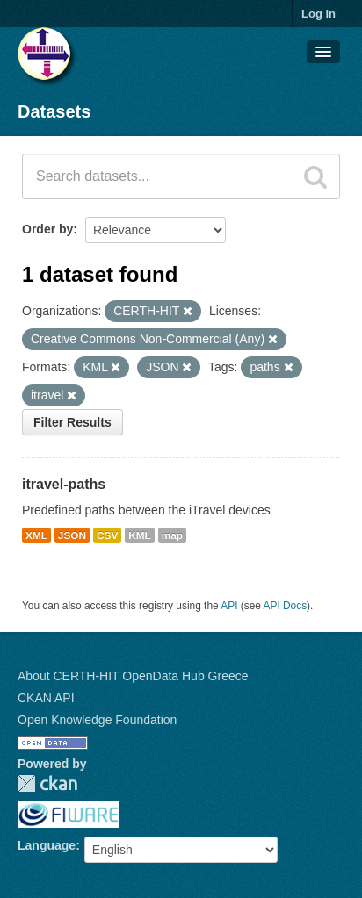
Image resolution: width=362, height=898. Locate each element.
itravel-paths (63, 484)
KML (139, 535)
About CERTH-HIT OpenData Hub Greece (133, 676)
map (172, 535)
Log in (318, 13)
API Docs (286, 606)
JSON (72, 535)
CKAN (47, 783)
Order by (47, 229)
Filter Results (72, 422)
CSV (107, 535)
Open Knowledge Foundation (97, 720)
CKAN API (46, 698)
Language (47, 845)
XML (36, 535)
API (229, 606)
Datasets (54, 111)
